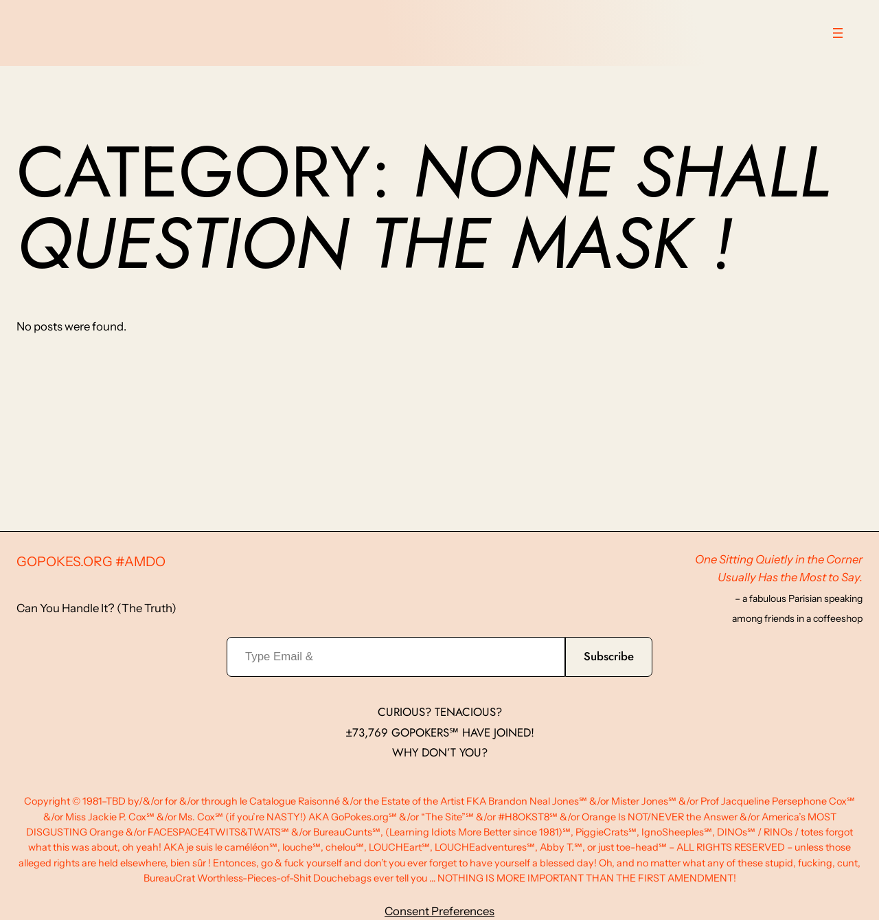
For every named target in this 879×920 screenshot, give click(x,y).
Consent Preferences (439, 911)
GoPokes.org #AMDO (90, 561)
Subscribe (609, 656)
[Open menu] (838, 33)
